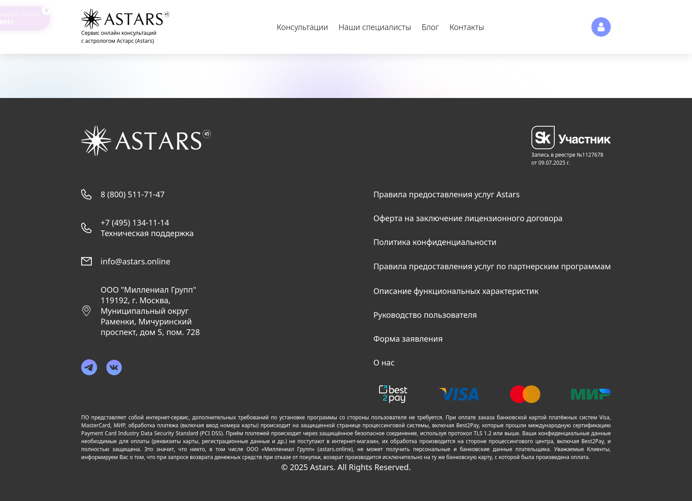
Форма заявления (408, 338)
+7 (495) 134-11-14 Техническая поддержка (147, 227)
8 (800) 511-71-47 (133, 194)
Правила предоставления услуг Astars (446, 194)
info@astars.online (135, 261)
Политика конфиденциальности (434, 242)
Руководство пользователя (425, 314)
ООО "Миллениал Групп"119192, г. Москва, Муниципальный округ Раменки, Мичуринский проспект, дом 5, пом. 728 (150, 310)
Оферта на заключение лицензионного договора (468, 218)
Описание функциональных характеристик (455, 291)
